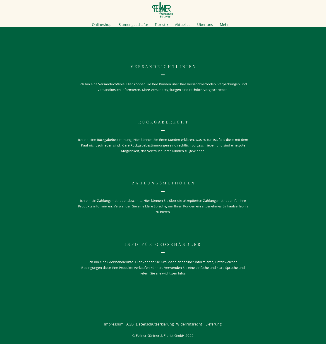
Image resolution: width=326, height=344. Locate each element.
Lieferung (214, 324)
